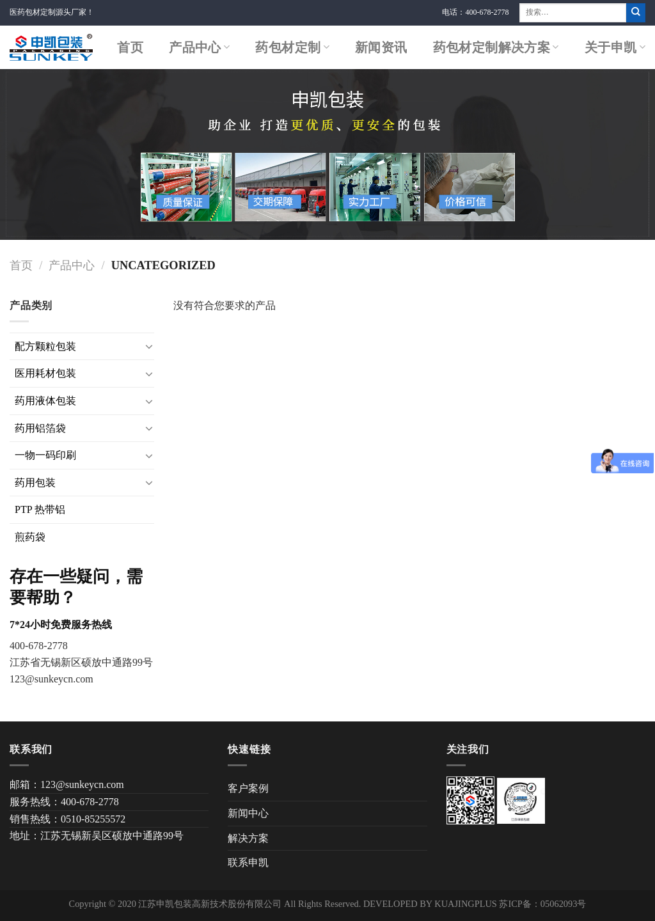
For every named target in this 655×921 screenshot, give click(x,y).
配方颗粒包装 (45, 346)
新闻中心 (248, 813)
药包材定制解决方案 (496, 47)
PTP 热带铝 (40, 509)
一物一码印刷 (45, 455)
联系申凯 (248, 862)
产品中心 (199, 47)
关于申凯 (615, 47)
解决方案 (248, 838)
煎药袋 (30, 536)
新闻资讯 (381, 47)
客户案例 (248, 788)
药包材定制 (292, 47)
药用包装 (35, 482)
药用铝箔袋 (40, 428)
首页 (130, 47)
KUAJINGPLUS (465, 904)
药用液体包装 (45, 400)
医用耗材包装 (45, 373)
